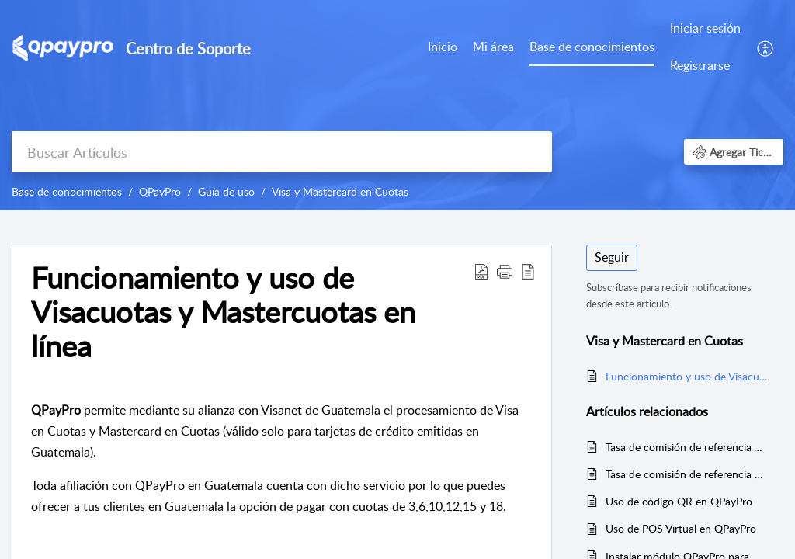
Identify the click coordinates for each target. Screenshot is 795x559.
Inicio (442, 46)
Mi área (493, 46)
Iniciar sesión (705, 27)
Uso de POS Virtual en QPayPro (681, 528)
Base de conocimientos (591, 46)
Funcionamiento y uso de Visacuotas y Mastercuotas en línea (223, 312)
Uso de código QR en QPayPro (679, 501)
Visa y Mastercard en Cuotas (340, 191)
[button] (733, 152)
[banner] (397, 105)
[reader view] (528, 271)
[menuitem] (705, 48)
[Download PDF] (481, 271)
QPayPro (160, 191)
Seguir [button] (612, 257)
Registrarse (700, 65)
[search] (282, 151)
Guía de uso (226, 191)
